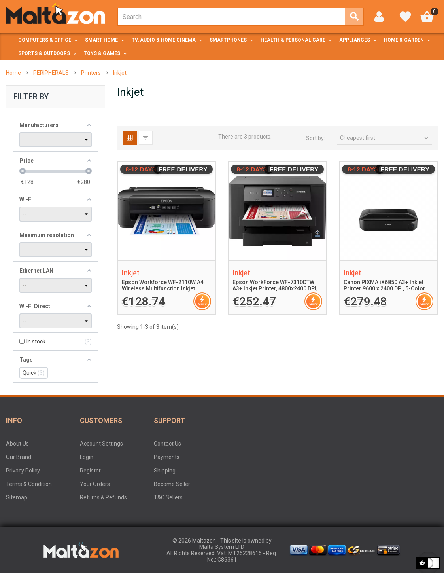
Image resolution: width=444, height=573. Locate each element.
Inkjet (131, 273)
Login (86, 457)
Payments (166, 457)
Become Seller (172, 484)
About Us (17, 443)
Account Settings (101, 443)
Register (90, 470)
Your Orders (95, 484)
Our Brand (18, 457)
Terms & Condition (29, 484)
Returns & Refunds (103, 497)
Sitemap (16, 497)
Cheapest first (385, 138)
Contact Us (167, 443)
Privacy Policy (23, 470)
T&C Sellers (168, 497)
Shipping (165, 470)
